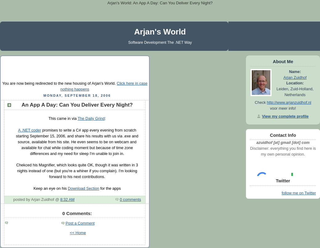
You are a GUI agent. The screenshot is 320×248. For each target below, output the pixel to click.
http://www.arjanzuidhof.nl (289, 102)
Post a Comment (80, 223)
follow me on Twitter (299, 193)
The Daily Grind (91, 118)
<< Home (78, 233)
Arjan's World (160, 31)
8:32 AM (67, 199)
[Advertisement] (75, 68)
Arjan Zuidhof (295, 77)
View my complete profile (285, 116)
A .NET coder (29, 130)
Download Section (83, 188)
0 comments (130, 199)
